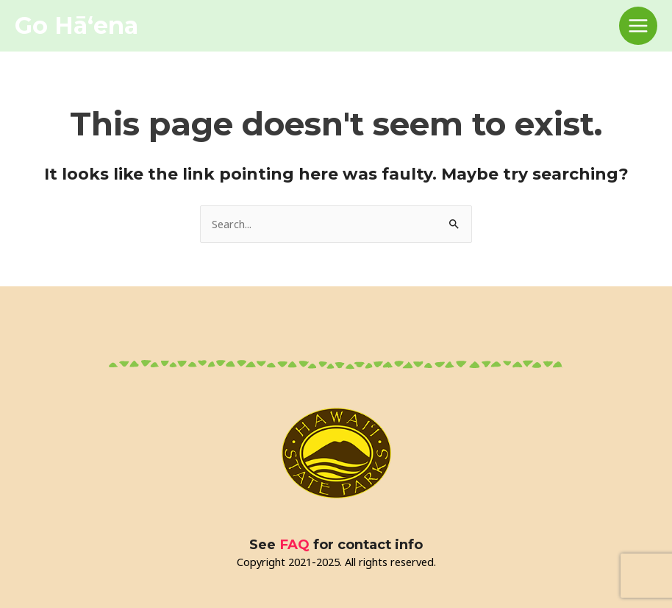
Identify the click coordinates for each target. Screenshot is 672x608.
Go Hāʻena (76, 25)
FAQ (294, 544)
